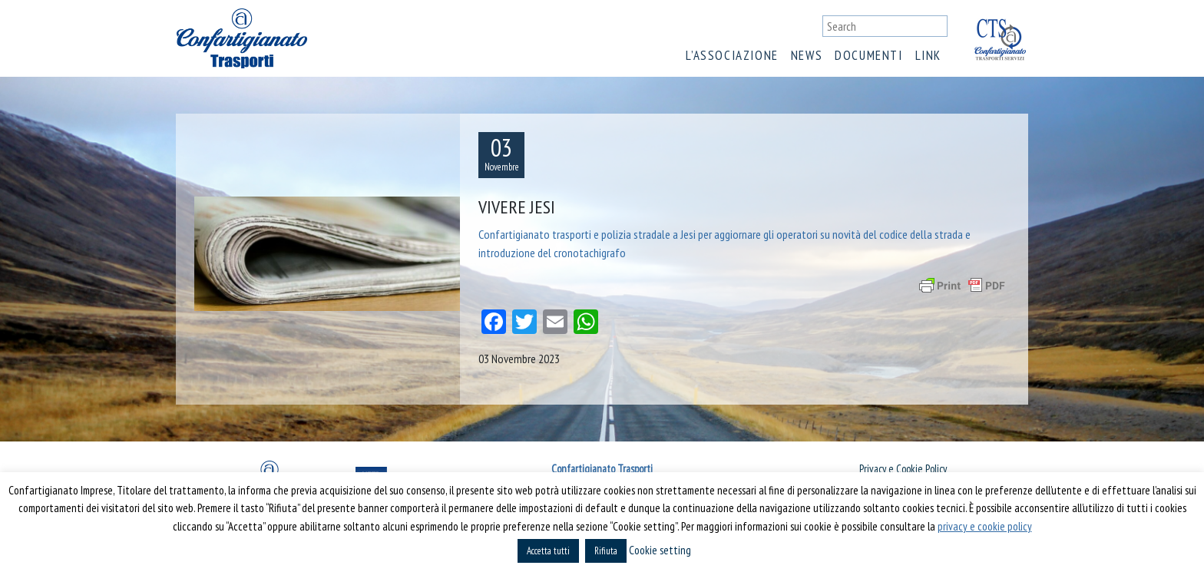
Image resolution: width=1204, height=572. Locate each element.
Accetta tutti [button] (548, 550)
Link (928, 55)
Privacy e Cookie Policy (903, 468)
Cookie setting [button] (660, 550)
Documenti (868, 55)
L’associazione (732, 55)
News (806, 55)
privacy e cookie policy (985, 526)
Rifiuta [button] (605, 550)
